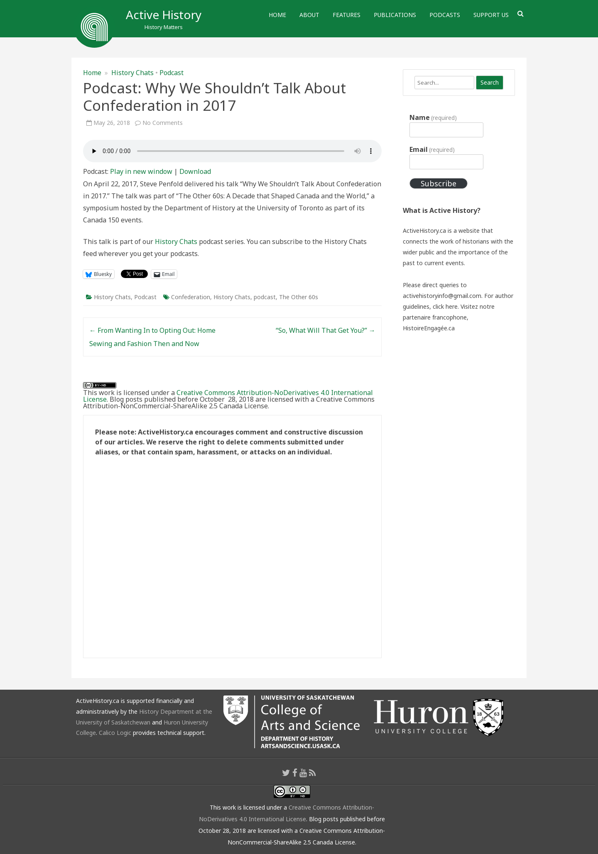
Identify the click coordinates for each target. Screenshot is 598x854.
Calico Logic (115, 733)
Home (277, 15)
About (309, 15)
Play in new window (141, 171)
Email (432, 149)
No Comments (162, 123)
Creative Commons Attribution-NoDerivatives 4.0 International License (228, 396)
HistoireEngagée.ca (429, 328)
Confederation (190, 297)
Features (346, 15)
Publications (395, 15)
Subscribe (438, 183)
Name (433, 117)
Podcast (171, 72)
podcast (265, 297)
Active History (163, 14)
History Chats (132, 72)
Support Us (491, 15)
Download (195, 171)
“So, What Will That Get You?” (325, 330)
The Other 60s (298, 297)
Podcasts (444, 15)
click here (445, 306)
